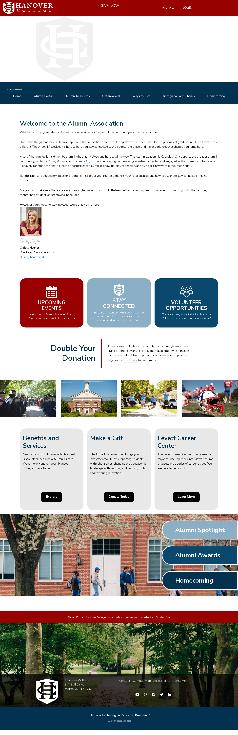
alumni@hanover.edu (32, 257)
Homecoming (216, 96)
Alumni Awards (197, 560)
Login (187, 8)
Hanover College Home (100, 622)
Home (17, 96)
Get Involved (111, 96)
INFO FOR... (168, 7)
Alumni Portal (43, 96)
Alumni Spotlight (200, 535)
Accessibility (161, 685)
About (120, 622)
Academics (147, 622)
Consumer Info (183, 685)
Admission (132, 622)
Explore (51, 502)
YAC (86, 161)
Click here (131, 365)
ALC (175, 157)
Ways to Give (141, 96)
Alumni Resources (78, 96)
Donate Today (119, 502)
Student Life (163, 622)
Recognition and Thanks (179, 96)
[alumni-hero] (119, 49)
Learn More (186, 502)
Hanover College (116, 726)
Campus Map (142, 685)
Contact (124, 685)
